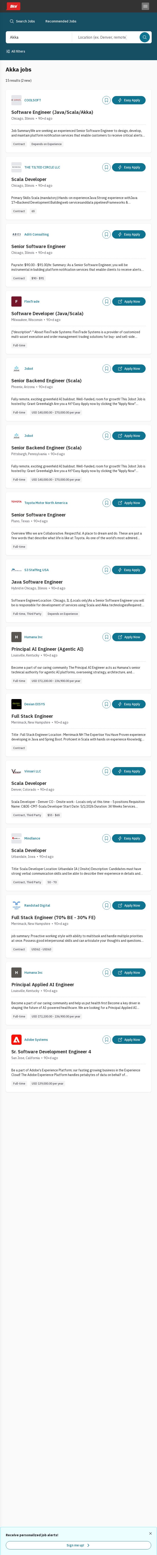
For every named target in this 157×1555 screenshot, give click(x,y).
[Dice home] (13, 6)
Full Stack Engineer (32, 716)
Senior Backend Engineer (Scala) (46, 380)
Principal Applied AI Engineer (42, 984)
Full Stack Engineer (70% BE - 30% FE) (53, 917)
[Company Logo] (16, 100)
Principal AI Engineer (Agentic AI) (47, 649)
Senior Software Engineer (38, 246)
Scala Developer (29, 179)
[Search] (145, 37)
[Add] (106, 100)
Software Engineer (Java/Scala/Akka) (52, 112)
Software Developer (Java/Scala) (47, 313)
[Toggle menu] (145, 6)
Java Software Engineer (37, 582)
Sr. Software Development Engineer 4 (51, 1051)
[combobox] (34, 37)
